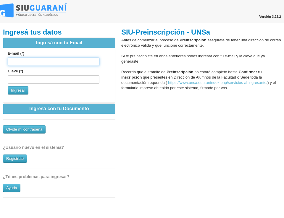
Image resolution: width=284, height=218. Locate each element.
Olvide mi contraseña (24, 129)
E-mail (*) (16, 53)
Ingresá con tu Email (59, 42)
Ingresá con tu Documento (59, 108)
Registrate (15, 158)
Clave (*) (15, 71)
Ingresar (18, 90)
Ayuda (11, 188)
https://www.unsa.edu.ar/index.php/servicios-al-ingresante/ (217, 82)
